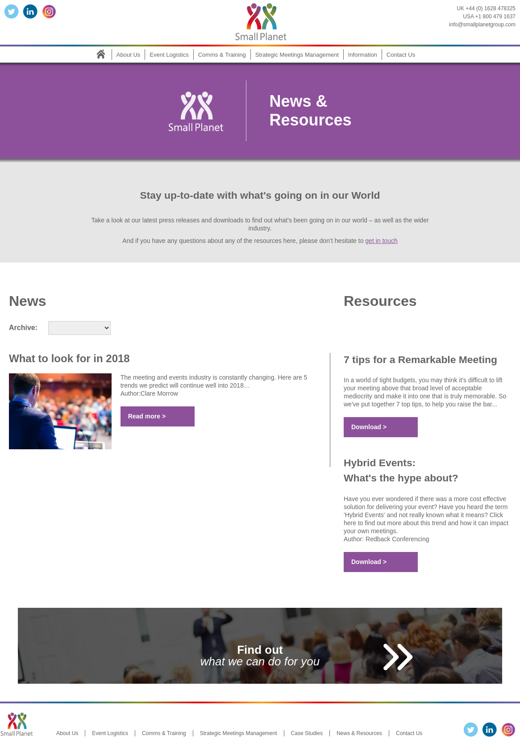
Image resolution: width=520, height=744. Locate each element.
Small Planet (260, 20)
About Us (128, 54)
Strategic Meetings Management (297, 54)
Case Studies (307, 733)
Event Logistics (169, 54)
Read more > (147, 416)
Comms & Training (222, 54)
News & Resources (359, 733)
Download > (369, 427)
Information (362, 54)
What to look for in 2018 (69, 358)
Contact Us (401, 54)
